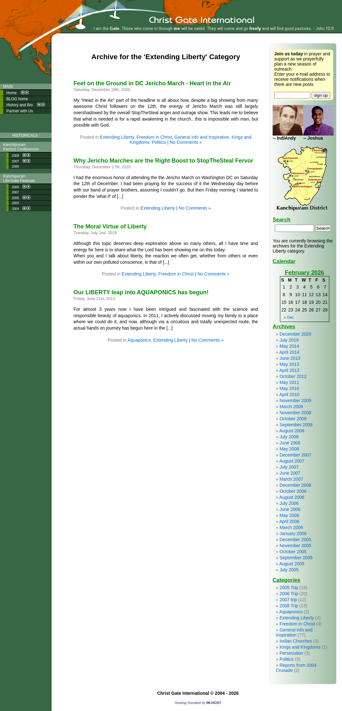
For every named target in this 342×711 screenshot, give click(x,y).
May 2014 (289, 346)
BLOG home (17, 99)
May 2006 (289, 515)
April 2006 (289, 521)
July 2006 (289, 503)
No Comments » (186, 142)
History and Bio (25, 105)
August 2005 (291, 563)
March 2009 (291, 406)
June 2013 (290, 358)
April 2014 (289, 352)
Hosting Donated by (198, 703)
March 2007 (291, 479)
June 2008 (290, 442)
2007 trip (288, 599)
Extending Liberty (117, 137)
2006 (15, 166)
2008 (21, 155)
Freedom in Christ (154, 137)
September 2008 (296, 424)
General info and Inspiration (201, 137)
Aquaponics (139, 340)
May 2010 (289, 388)
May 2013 (289, 364)
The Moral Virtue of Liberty (110, 226)
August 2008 (291, 430)
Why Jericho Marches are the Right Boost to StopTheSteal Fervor (163, 160)
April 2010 (289, 394)
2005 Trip (289, 587)
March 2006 (291, 527)
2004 (21, 208)
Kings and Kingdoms (300, 647)
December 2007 (295, 454)
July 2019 (289, 340)
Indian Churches (296, 641)
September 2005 (296, 557)
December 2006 (295, 485)
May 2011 (289, 382)
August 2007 (291, 461)
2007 (21, 161)
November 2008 (295, 412)
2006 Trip (289, 593)
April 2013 (289, 370)
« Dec (289, 317)
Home (17, 93)
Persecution (291, 653)
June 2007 (290, 473)
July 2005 (289, 569)
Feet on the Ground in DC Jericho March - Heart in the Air (152, 83)
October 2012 (293, 376)
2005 (15, 203)
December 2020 (295, 334)
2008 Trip (289, 605)
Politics (159, 142)
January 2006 (293, 533)
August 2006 (291, 497)
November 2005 (295, 545)
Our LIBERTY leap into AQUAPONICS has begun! (140, 292)
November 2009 (295, 400)
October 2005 (293, 551)
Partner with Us (19, 111)
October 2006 (293, 491)
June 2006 (290, 509)
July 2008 (289, 436)
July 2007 (289, 467)
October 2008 (293, 418)
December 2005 (295, 539)
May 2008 (289, 448)
